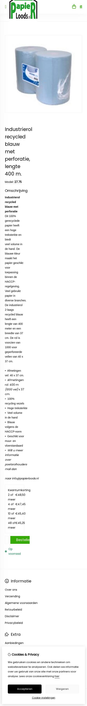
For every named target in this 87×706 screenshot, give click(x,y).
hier (57, 676)
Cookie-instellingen (43, 697)
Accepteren (24, 689)
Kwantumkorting (14, 490)
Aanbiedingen (14, 643)
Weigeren (62, 689)
